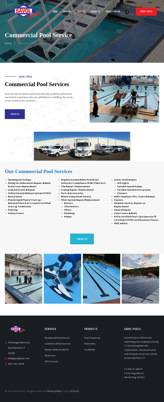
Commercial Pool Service (58, 343)
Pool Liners (50, 355)
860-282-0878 (16, 364)
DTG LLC (75, 391)
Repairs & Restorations (57, 349)
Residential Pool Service (57, 338)
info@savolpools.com (18, 358)
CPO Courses (51, 361)
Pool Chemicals (92, 338)
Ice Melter (89, 349)
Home (8, 43)
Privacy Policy (55, 391)
